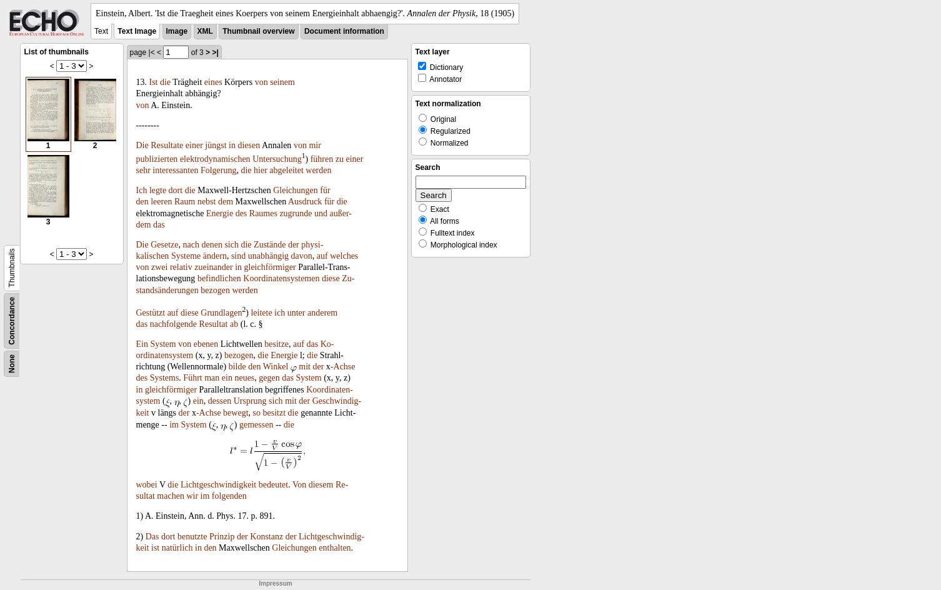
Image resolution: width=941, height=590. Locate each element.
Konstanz (266, 536)
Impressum (275, 583)
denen (211, 244)
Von (299, 484)
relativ (181, 267)
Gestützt (151, 313)
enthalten (335, 547)
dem (225, 201)
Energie (219, 213)
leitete (261, 313)
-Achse (343, 366)
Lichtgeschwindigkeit (218, 484)
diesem (321, 484)
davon (301, 256)
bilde (237, 366)
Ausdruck (305, 201)
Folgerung (219, 170)
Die (142, 145)
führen (322, 159)
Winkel (276, 366)
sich (231, 244)
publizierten (157, 159)
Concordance (11, 321)
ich (279, 313)
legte (157, 190)
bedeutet (273, 484)
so (257, 413)
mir (315, 145)
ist (155, 547)
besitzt (274, 413)
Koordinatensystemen (281, 278)
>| (215, 52)
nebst (206, 201)
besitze (276, 344)
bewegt (235, 413)
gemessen (256, 424)
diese (331, 278)
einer (194, 145)
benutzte (192, 536)
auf (322, 256)
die (165, 82)
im (174, 424)
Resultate (167, 145)
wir (192, 496)
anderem (322, 313)
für (325, 190)
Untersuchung (277, 159)
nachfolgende (173, 324)
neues (244, 377)
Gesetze (164, 244)
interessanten (175, 170)
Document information (344, 31)
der (293, 244)
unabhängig (268, 256)
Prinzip (221, 536)
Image (177, 31)
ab (234, 324)
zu (340, 159)
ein (227, 377)
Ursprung (250, 401)
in (232, 145)
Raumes (263, 213)
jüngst (215, 145)
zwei (159, 267)
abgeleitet (286, 170)
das (159, 224)
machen (170, 496)
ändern (215, 256)
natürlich (177, 547)
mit (305, 366)
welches (344, 256)
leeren (161, 201)
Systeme (186, 256)
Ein (142, 344)
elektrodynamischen (215, 159)
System (163, 344)
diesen (248, 145)
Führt (192, 377)
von (261, 82)
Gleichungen (295, 190)
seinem (282, 82)
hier (260, 170)
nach (191, 244)
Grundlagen (221, 313)
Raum (184, 201)
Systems (164, 377)
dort (176, 190)
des (241, 213)
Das (152, 536)
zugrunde (295, 213)
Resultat (213, 324)
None (11, 363)
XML (205, 31)
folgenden (229, 496)
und (320, 213)
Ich (141, 190)
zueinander (213, 267)
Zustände (270, 244)
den (142, 201)
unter (296, 313)
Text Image (136, 31)
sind (238, 256)
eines (213, 82)
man (211, 377)
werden (318, 170)
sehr (143, 170)
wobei (146, 484)
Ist (153, 82)
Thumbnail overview (258, 31)
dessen (219, 401)
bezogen (215, 290)
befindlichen (219, 278)
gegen (269, 377)
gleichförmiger (270, 267)
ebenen (206, 344)
